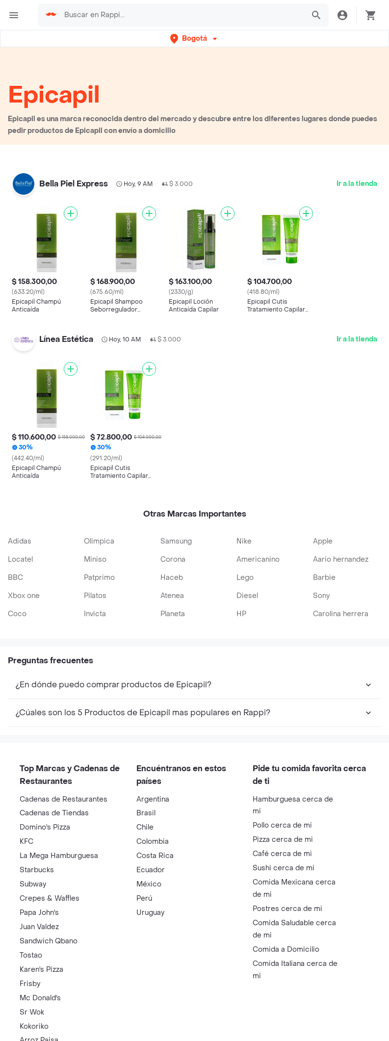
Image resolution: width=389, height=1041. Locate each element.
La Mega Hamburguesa (59, 855)
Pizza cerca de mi (283, 839)
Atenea (172, 595)
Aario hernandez (340, 559)
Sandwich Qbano (49, 941)
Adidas (19, 541)
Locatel (20, 559)
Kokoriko (34, 1026)
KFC (26, 841)
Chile (145, 827)
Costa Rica (155, 855)
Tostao (31, 955)
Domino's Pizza (45, 827)
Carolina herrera (340, 614)
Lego (245, 577)
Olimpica (99, 541)
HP (241, 614)
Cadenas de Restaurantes (63, 799)
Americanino (258, 559)
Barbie (324, 577)
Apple (323, 541)
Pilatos (95, 595)
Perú (144, 898)
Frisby (30, 984)
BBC (15, 577)
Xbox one (24, 595)
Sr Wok (32, 1012)
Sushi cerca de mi (283, 868)
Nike (244, 541)
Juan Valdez (39, 927)
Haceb (171, 577)
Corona (172, 559)
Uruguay (150, 912)
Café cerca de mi (282, 854)
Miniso (95, 559)
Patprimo (99, 577)
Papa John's (39, 912)
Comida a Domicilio (286, 949)
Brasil (146, 813)
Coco (17, 614)
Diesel (247, 595)
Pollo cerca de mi (282, 825)
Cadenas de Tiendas (54, 813)
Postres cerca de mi (287, 908)
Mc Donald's (40, 998)
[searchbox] (181, 15)
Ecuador (150, 870)
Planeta (172, 614)
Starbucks (37, 870)
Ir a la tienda (357, 183)
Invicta (95, 614)
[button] (194, 38)
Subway (33, 884)
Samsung (176, 541)
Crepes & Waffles (49, 898)
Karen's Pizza (41, 969)
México (148, 884)
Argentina (152, 799)
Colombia (152, 841)
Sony (321, 595)
